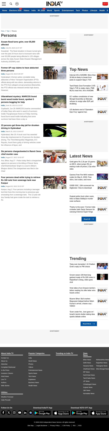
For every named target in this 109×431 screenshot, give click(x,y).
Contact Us (5, 358)
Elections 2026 (15, 10)
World (49, 10)
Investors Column (7, 373)
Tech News (32, 376)
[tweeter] (9, 412)
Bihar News (87, 360)
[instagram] (14, 412)
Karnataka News (88, 393)
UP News (86, 381)
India (34, 10)
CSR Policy (66, 425)
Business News (33, 382)
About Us (4, 361)
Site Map (30, 425)
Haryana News (88, 366)
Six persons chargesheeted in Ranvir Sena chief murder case (21, 152)
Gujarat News (87, 387)
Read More (89, 324)
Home (4, 10)
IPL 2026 (41, 10)
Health (102, 10)
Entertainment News (35, 370)
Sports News (32, 373)
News (2, 31)
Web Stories (5, 385)
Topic (8, 31)
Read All (89, 219)
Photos (85, 10)
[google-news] (30, 412)
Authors (3, 382)
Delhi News (87, 363)
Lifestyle (93, 10)
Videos (26, 10)
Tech (78, 10)
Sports (57, 10)
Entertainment (68, 10)
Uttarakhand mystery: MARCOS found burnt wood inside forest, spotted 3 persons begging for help (19, 99)
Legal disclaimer (41, 425)
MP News (86, 372)
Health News (32, 385)
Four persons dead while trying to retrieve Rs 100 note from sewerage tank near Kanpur (20, 180)
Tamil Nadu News (89, 378)
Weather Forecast (7, 397)
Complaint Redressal (8, 367)
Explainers (32, 379)
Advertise (4, 364)
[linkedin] (25, 412)
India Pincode (5, 400)
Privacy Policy (55, 425)
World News (32, 361)
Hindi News (5, 376)
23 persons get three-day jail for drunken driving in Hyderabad (20, 126)
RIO (74, 425)
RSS (80, 425)
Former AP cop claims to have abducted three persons (20, 69)
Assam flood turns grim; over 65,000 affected (18, 43)
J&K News (86, 390)
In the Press (5, 370)
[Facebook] (3, 412)
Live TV (3, 379)
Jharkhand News (89, 369)
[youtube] (20, 412)
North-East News (89, 375)
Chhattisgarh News (89, 384)
